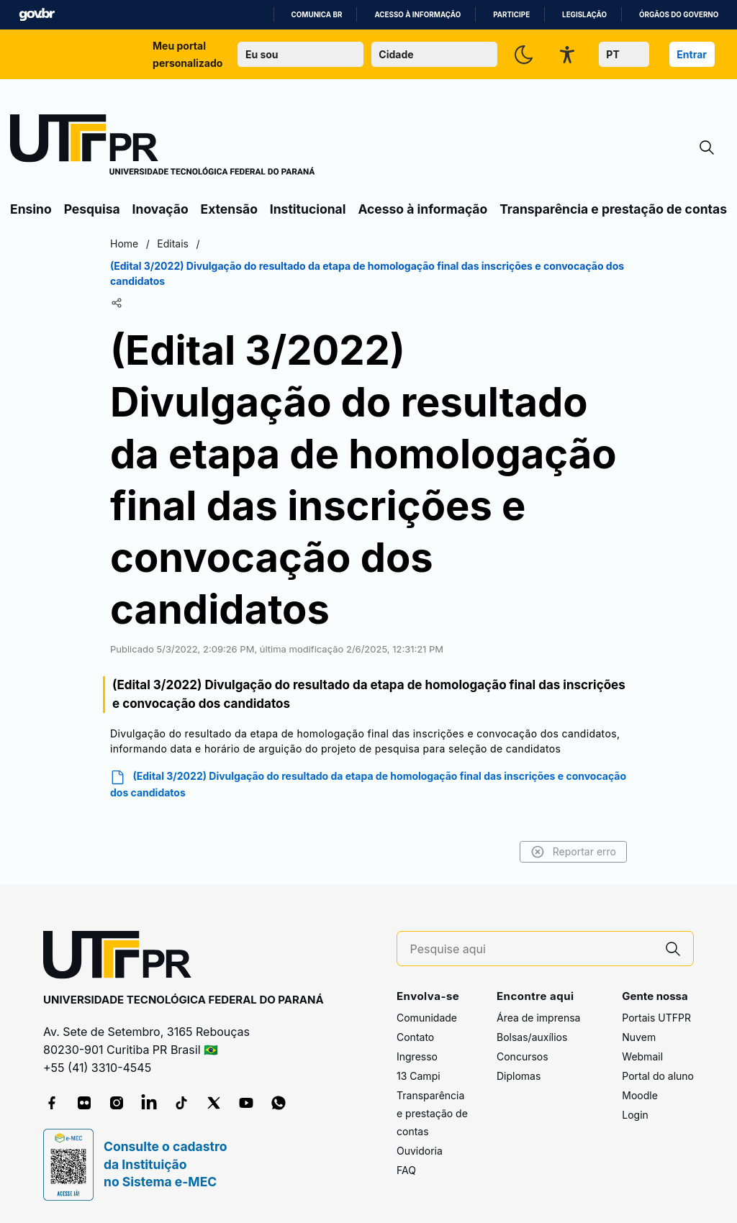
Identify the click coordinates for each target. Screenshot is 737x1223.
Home (124, 243)
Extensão (229, 209)
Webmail (642, 1056)
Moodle (640, 1095)
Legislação (584, 15)
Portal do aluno (658, 1076)
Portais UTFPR (656, 1017)
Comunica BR (317, 15)
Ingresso (417, 1056)
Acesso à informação (417, 15)
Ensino (31, 209)
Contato (415, 1037)
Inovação (160, 209)
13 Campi (418, 1076)
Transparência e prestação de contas (613, 209)
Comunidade (427, 1017)
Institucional (308, 209)
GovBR (37, 15)
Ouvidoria (420, 1151)
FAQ (406, 1170)
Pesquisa (92, 209)
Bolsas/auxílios (532, 1037)
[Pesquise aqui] (532, 949)
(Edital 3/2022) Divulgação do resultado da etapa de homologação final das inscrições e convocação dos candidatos (368, 784)
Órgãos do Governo (678, 15)
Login (635, 1115)
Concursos (522, 1056)
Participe (511, 15)
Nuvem (639, 1037)
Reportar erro (573, 852)
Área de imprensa (538, 1017)
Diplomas (519, 1076)
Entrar (692, 54)
